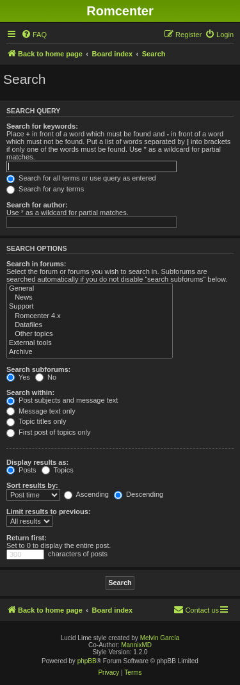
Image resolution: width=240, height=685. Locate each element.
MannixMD (136, 645)
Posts (21, 470)
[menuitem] (34, 34)
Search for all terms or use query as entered (81, 178)
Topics (58, 470)
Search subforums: (38, 369)
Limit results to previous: (48, 511)
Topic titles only (36, 421)
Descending (138, 494)
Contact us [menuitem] (196, 609)
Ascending (86, 494)
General (90, 288)
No (45, 377)
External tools (90, 343)
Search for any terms (45, 189)
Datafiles (90, 325)
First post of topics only (48, 432)
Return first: (26, 538)
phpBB (87, 661)
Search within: (30, 392)
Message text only (41, 411)
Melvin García (160, 637)
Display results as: (37, 462)
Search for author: (36, 205)
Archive (90, 352)
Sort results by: (32, 485)
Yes (18, 377)
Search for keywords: (42, 126)
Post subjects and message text (62, 400)
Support (90, 306)
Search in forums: (36, 264)
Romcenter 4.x (90, 316)
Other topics (90, 334)
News (90, 297)
